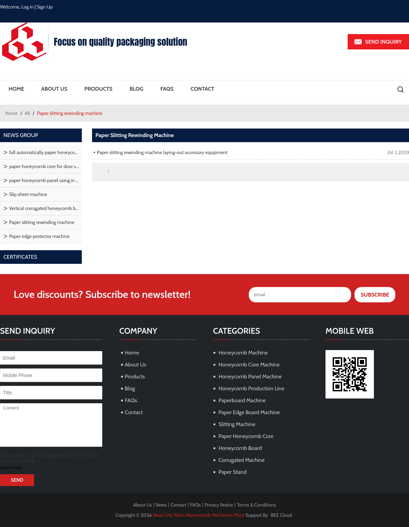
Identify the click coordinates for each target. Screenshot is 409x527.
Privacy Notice (218, 504)
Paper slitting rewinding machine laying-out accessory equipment (162, 152)
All (27, 113)
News (161, 504)
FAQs (166, 89)
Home (16, 89)
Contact (202, 89)
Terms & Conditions (256, 504)
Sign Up (45, 7)
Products (98, 89)
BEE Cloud (281, 515)
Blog (136, 89)
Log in (27, 7)
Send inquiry (383, 42)
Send (17, 480)
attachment (11, 467)
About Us (54, 89)
